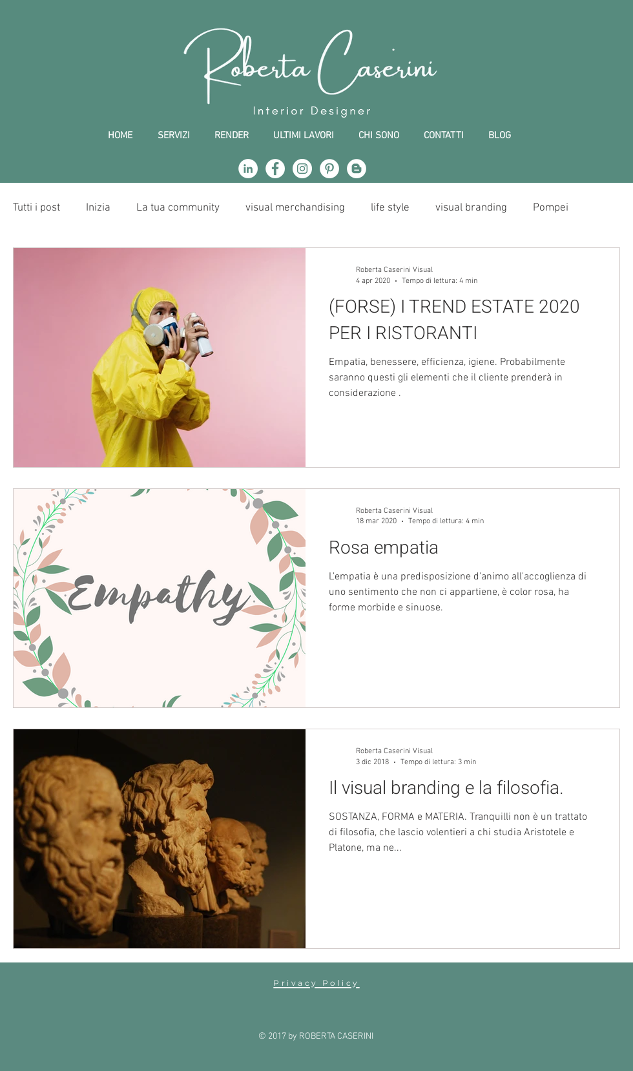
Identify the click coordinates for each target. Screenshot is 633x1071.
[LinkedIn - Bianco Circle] (248, 168)
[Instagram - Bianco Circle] (302, 168)
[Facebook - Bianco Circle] (275, 168)
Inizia (98, 208)
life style (390, 208)
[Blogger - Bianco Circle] (356, 168)
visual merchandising (295, 208)
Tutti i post (36, 208)
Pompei (550, 208)
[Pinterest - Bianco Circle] (329, 168)
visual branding (471, 208)
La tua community (178, 208)
